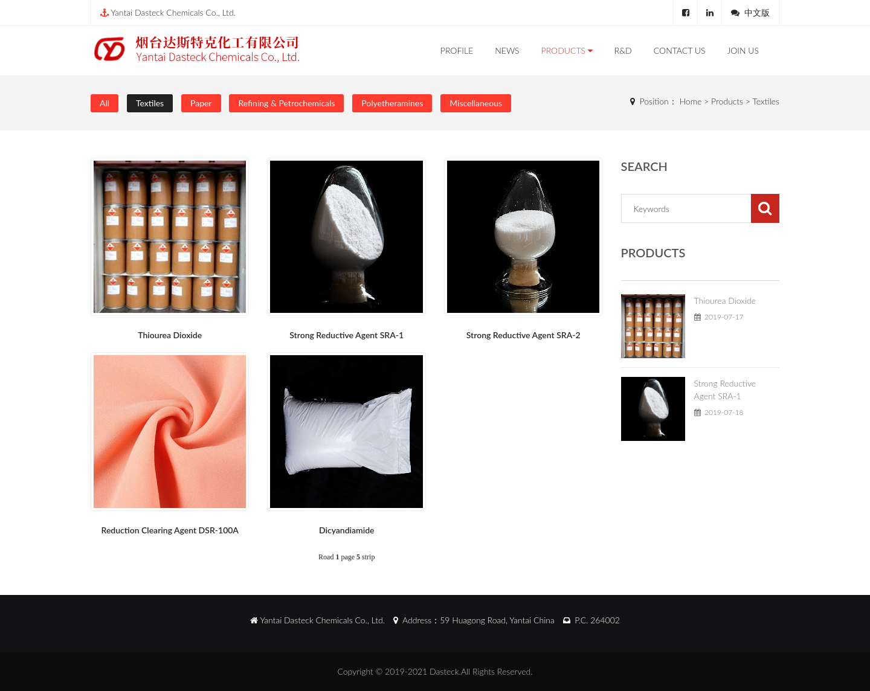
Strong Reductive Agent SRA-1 (346, 335)
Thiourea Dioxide (170, 335)
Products (567, 50)
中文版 (757, 12)
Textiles (150, 103)
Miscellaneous (476, 103)
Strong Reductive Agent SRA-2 (523, 335)
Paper (200, 103)
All (104, 103)
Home (691, 101)
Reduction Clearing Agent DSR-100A (170, 530)
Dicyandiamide (347, 530)
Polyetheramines (392, 103)
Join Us (743, 50)
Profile (456, 50)
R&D (623, 50)
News (507, 50)
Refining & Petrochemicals (286, 103)
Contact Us (680, 50)
